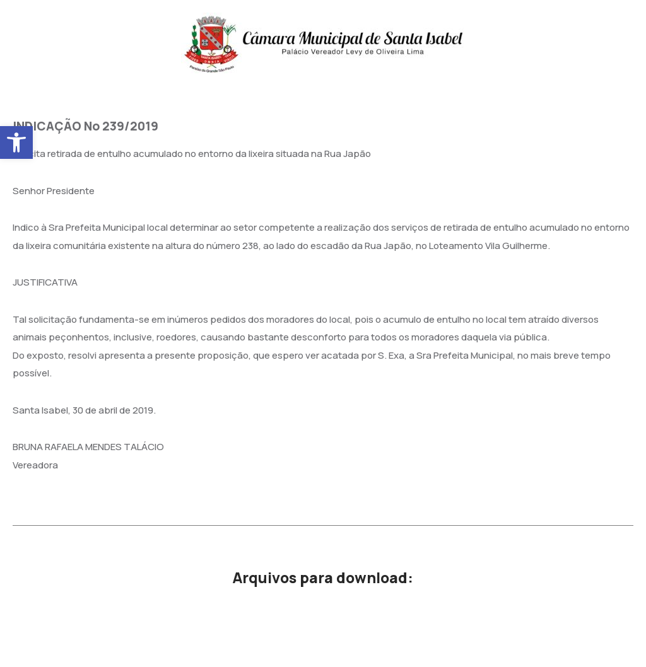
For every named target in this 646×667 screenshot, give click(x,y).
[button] (16, 142)
